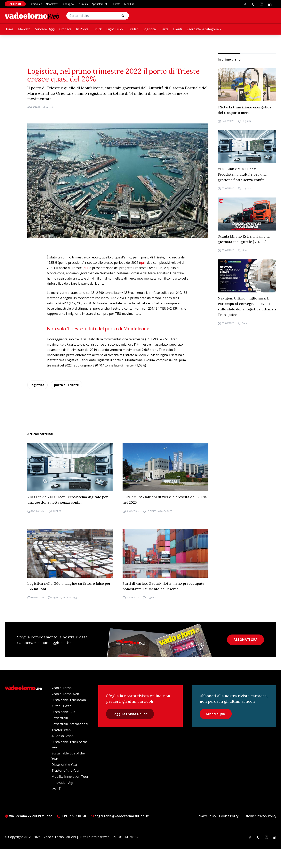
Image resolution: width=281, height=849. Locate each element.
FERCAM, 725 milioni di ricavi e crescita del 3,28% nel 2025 (164, 500)
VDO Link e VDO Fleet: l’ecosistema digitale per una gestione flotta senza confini (242, 174)
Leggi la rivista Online (130, 714)
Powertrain (60, 718)
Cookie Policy (228, 816)
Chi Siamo (36, 4)
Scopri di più (215, 714)
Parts (164, 29)
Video (245, 250)
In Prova (82, 29)
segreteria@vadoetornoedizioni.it (120, 816)
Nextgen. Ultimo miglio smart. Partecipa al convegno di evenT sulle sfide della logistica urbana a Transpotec (247, 306)
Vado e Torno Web (65, 694)
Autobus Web (61, 706)
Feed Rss (129, 4)
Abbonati (15, 3)
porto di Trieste (66, 385)
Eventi (177, 29)
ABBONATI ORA (245, 639)
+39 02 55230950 (71, 816)
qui (142, 262)
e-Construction (63, 736)
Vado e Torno (62, 688)
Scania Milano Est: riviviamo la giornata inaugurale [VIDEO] (244, 239)
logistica (37, 385)
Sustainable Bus (63, 712)
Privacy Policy (206, 816)
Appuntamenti (100, 4)
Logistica (149, 29)
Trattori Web (61, 730)
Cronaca (65, 29)
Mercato (24, 29)
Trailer (133, 29)
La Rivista (83, 4)
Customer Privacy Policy (259, 816)
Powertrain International (70, 724)
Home (9, 29)
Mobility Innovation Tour (70, 776)
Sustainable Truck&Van (69, 700)
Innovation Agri (63, 782)
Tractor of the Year (66, 770)
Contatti (115, 4)
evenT (56, 788)
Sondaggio (68, 4)
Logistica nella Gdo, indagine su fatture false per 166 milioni (68, 586)
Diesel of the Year (64, 764)
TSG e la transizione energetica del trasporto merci (244, 110)
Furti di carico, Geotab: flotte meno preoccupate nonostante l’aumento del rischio (163, 586)
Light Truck (114, 29)
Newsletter (52, 4)
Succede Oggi (45, 29)
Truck (97, 29)
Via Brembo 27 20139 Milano (28, 816)
